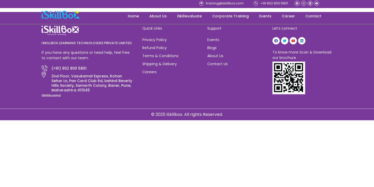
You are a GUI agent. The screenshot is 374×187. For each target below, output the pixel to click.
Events (265, 16)
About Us (158, 16)
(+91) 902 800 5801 (68, 68)
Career (288, 16)
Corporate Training (230, 16)
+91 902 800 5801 (274, 3)
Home (133, 16)
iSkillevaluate (189, 16)
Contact (313, 16)
